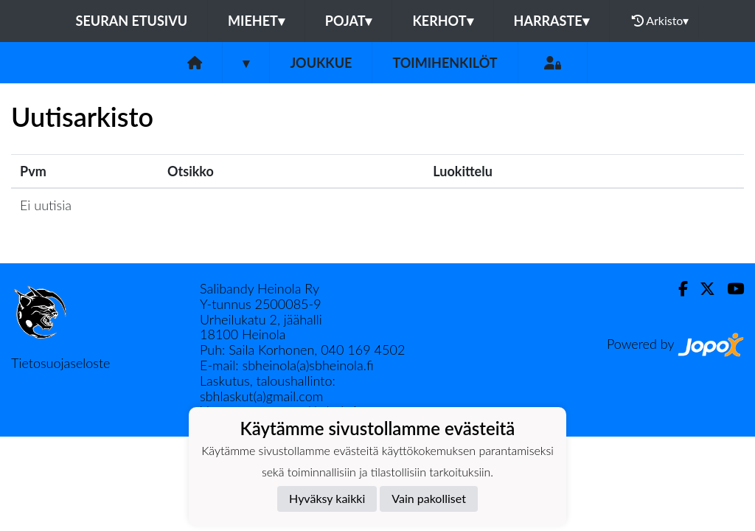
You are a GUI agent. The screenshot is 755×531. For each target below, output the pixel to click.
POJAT (348, 21)
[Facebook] (677, 288)
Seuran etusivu (132, 21)
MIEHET (256, 21)
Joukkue (321, 63)
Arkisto (660, 21)
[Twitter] (701, 288)
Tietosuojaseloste (60, 363)
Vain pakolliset (429, 498)
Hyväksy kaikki (327, 498)
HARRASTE (551, 21)
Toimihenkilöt (444, 63)
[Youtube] (729, 288)
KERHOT (442, 21)
